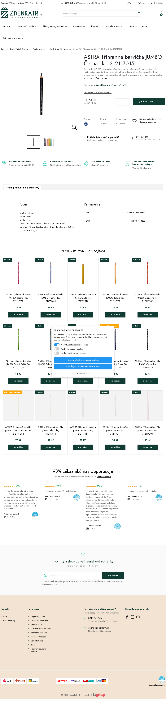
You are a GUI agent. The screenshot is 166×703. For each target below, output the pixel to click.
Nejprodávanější (9, 624)
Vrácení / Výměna (25, 3)
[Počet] (122, 102)
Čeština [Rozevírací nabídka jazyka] (141, 3)
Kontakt (39, 3)
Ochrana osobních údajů (41, 628)
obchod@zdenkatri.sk (98, 627)
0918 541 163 (71, 3)
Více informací (101, 77)
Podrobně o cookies (39, 632)
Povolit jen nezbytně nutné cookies (83, 366)
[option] (41, 94)
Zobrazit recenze (104, 476)
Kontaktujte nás (37, 640)
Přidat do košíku (151, 101)
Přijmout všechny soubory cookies (83, 360)
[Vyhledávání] (101, 14)
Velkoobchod (36, 624)
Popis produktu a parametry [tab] (22, 187)
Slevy (5, 616)
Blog (33, 644)
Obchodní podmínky (39, 620)
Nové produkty (9, 620)
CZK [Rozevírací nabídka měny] (129, 3)
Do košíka (18, 315)
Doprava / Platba (8, 3)
